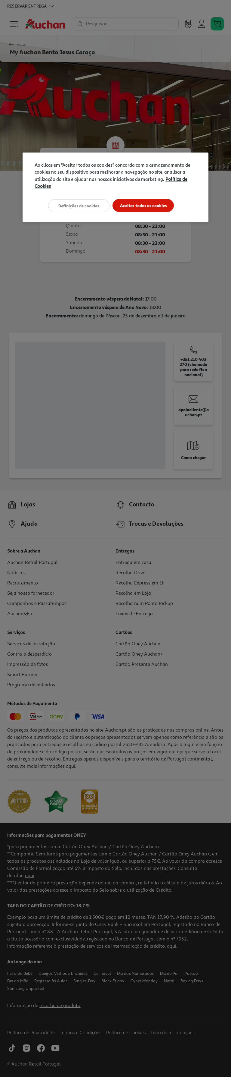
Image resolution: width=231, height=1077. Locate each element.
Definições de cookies (77, 205)
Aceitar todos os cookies (145, 205)
